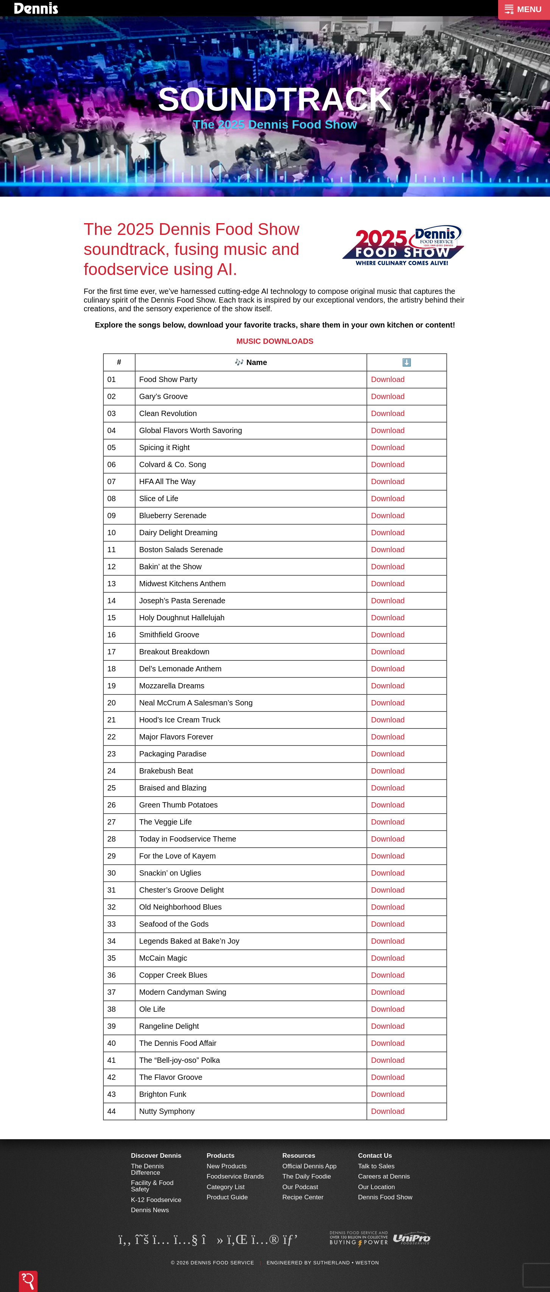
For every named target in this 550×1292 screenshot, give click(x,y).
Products (221, 1155)
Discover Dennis (156, 1155)
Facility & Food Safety (152, 1186)
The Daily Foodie (306, 1176)
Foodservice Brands (235, 1176)
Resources (298, 1155)
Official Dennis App (309, 1166)
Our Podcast (300, 1187)
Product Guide (227, 1197)
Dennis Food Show (385, 1197)
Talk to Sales (376, 1166)
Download (388, 379)
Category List (226, 1187)
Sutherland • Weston (346, 1263)
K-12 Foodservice (156, 1199)
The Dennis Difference (147, 1169)
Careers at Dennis (384, 1176)
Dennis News (150, 1210)
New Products (227, 1166)
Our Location (376, 1187)
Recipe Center (303, 1197)
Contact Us (375, 1155)
